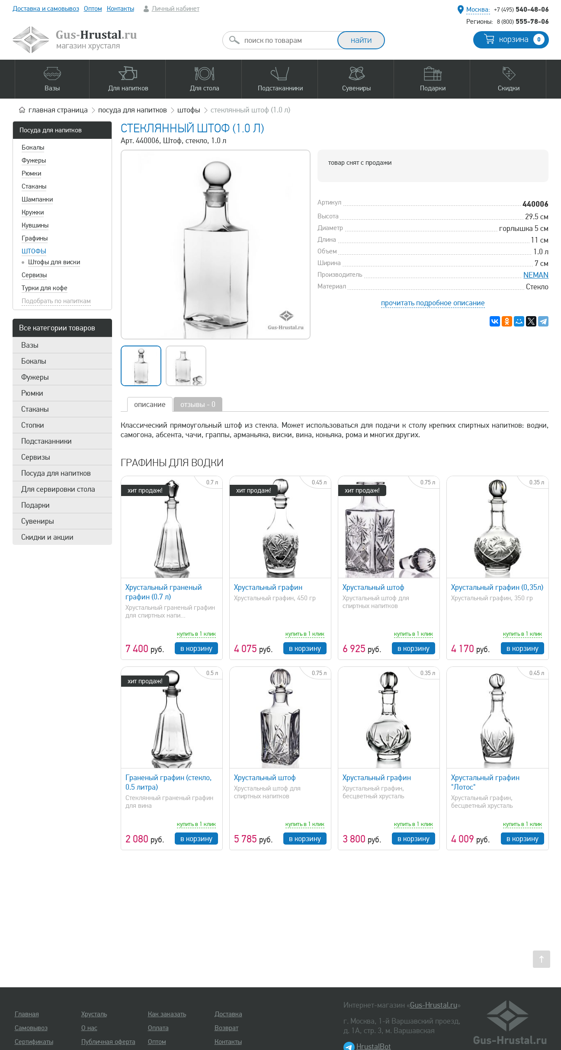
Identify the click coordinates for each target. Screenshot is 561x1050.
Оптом (93, 8)
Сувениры (37, 521)
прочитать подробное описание (433, 302)
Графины (35, 238)
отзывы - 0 (197, 404)
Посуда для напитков (50, 130)
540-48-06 (521, 9)
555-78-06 (523, 21)
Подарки (35, 505)
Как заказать (167, 1014)
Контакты (120, 8)
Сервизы (34, 275)
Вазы (29, 345)
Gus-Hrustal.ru (433, 1005)
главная (58, 110)
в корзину (196, 648)
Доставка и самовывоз (46, 8)
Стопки (32, 425)
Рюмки (31, 173)
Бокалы (33, 147)
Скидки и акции (47, 537)
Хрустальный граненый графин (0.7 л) (163, 592)
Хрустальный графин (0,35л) (497, 587)
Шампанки (37, 199)
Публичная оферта (108, 1041)
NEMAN (535, 275)
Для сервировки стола (58, 489)
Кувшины (35, 225)
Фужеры (34, 160)
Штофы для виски (54, 262)
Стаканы (34, 186)
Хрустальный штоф (373, 587)
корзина (522, 39)
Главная (27, 1014)
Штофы (34, 251)
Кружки (33, 212)
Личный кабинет (175, 8)
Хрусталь (94, 1014)
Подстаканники (46, 441)
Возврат (226, 1028)
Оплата (158, 1028)
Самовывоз (31, 1028)
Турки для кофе (44, 288)
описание (150, 404)
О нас (89, 1028)
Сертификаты (34, 1041)
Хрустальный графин (268, 587)
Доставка (228, 1014)
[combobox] (287, 40)
